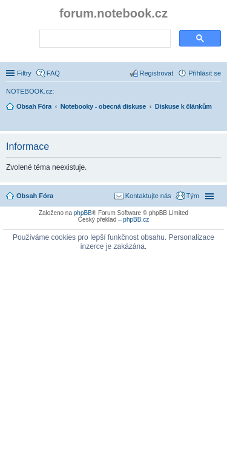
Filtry (24, 73)
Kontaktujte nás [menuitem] (148, 195)
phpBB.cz (136, 219)
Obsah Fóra (34, 195)
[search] (103, 39)
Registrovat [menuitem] (157, 73)
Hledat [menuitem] (216, 123)
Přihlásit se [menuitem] (204, 73)
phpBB (83, 213)
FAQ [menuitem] (53, 73)
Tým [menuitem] (192, 195)
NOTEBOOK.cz (29, 91)
